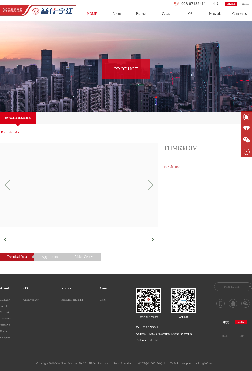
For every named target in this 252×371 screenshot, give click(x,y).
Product (141, 13)
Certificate (5, 318)
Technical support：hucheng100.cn (191, 363)
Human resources (4, 332)
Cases (166, 13)
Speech (3, 306)
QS (190, 13)
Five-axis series (10, 132)
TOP (241, 336)
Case (103, 288)
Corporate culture (5, 313)
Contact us (239, 13)
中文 (216, 3)
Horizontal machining (72, 299)
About (117, 13)
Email (245, 3)
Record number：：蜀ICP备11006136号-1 (139, 363)
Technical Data (17, 256)
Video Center (84, 256)
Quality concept (31, 299)
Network (215, 13)
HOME (92, 13)
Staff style (5, 324)
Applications (50, 256)
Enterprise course (5, 338)
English (231, 3)
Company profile (5, 300)
